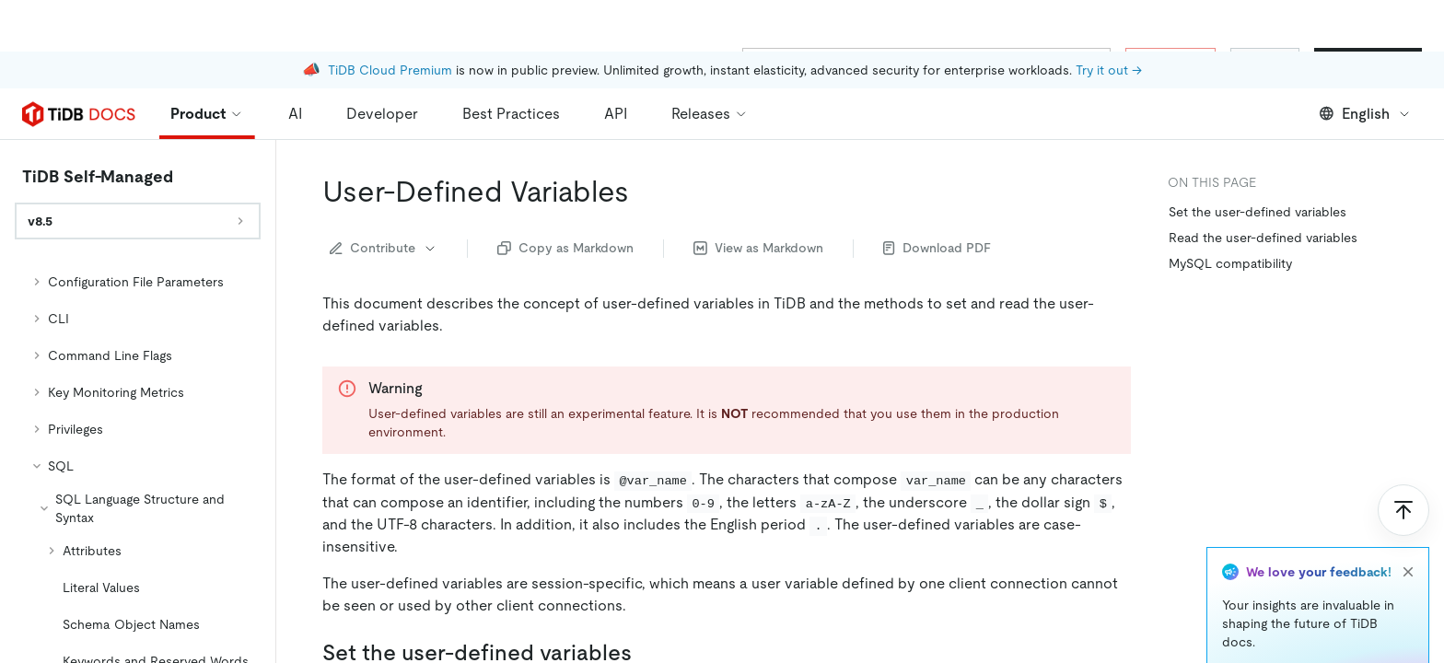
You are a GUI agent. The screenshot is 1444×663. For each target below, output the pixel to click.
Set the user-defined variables (1257, 160)
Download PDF (937, 196)
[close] (1408, 520)
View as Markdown (758, 196)
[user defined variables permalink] (644, 140)
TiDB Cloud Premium (390, 18)
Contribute (383, 196)
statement (485, 648)
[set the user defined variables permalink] (646, 601)
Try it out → (1109, 18)
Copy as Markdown (565, 196)
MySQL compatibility (1230, 211)
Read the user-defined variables (1263, 186)
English (1365, 62)
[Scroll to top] (1403, 458)
